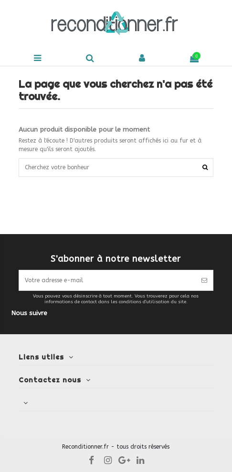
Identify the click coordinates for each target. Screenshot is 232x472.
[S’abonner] (204, 280)
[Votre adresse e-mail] (107, 280)
